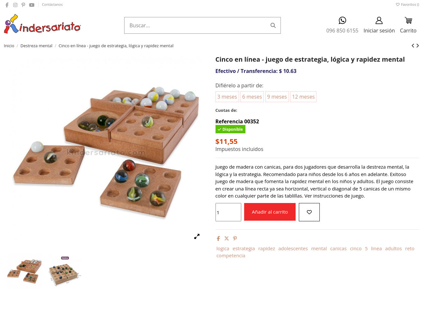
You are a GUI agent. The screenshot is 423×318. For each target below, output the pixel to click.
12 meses (303, 96)
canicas (338, 248)
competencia (230, 255)
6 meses (252, 96)
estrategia (244, 248)
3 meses (227, 96)
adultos (393, 248)
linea (376, 248)
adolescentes (293, 248)
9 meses (277, 96)
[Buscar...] (273, 25)
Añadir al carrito (270, 211)
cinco (356, 248)
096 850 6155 (342, 25)
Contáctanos (52, 4)
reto (410, 248)
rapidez (266, 248)
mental (319, 248)
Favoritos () (407, 4)
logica (222, 248)
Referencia (229, 121)
